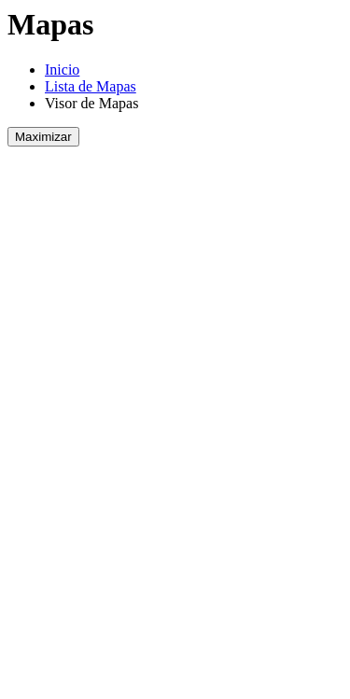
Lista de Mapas (90, 86)
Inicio (62, 69)
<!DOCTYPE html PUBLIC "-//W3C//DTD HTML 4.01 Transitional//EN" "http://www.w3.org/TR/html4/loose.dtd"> (174, 415)
